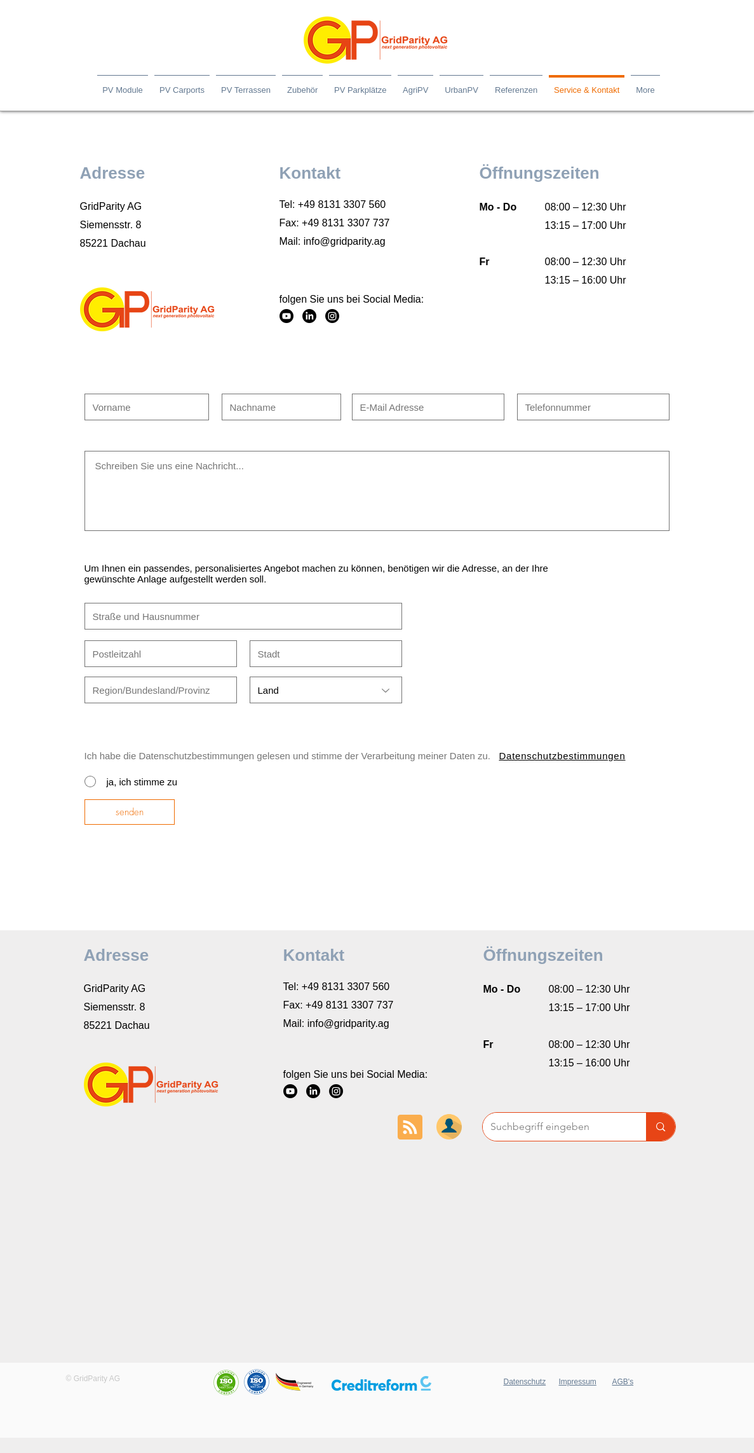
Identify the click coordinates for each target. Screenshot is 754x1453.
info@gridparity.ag (345, 241)
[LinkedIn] (309, 316)
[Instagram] (332, 316)
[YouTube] (286, 316)
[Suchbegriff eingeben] (555, 1127)
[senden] (129, 812)
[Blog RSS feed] (410, 1128)
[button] (381, 1383)
